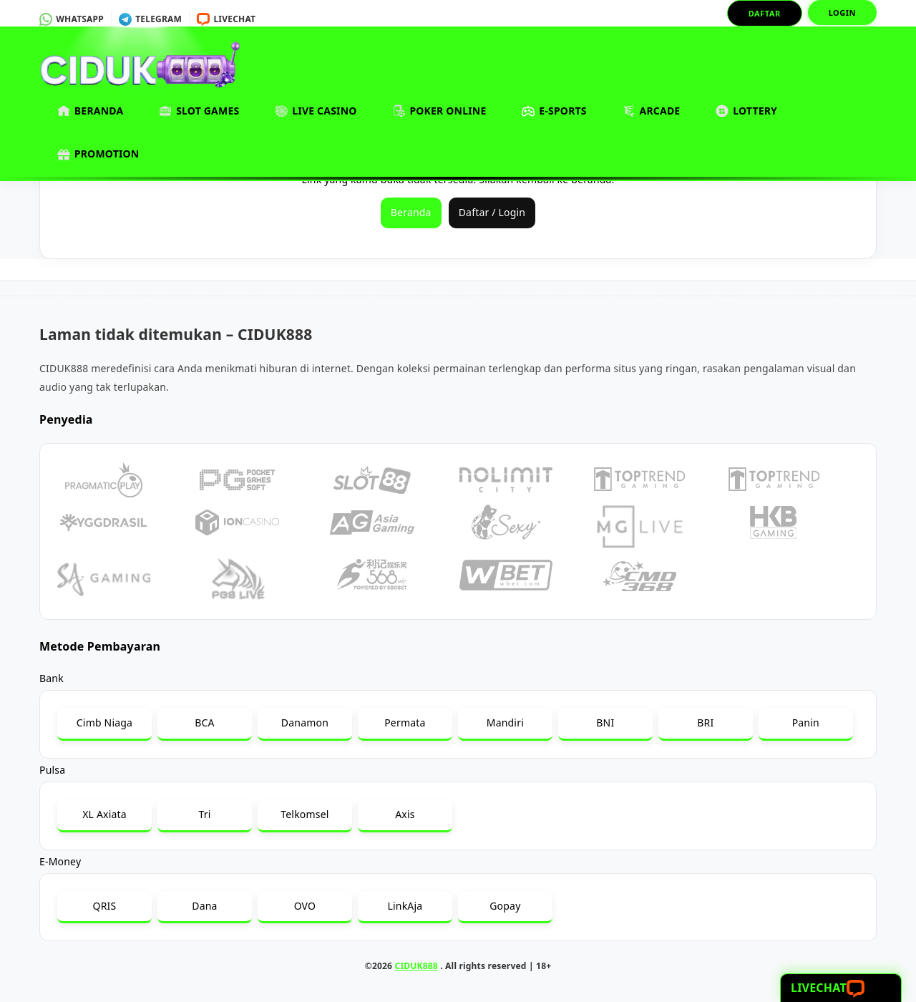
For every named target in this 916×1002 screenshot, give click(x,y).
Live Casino (315, 111)
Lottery (746, 111)
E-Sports (554, 111)
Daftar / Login (492, 212)
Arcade (652, 111)
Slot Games (199, 111)
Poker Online (440, 111)
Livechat (226, 19)
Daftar (765, 13)
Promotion (98, 154)
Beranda (90, 111)
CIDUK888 (416, 966)
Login (842, 12)
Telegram (150, 19)
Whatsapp (71, 19)
